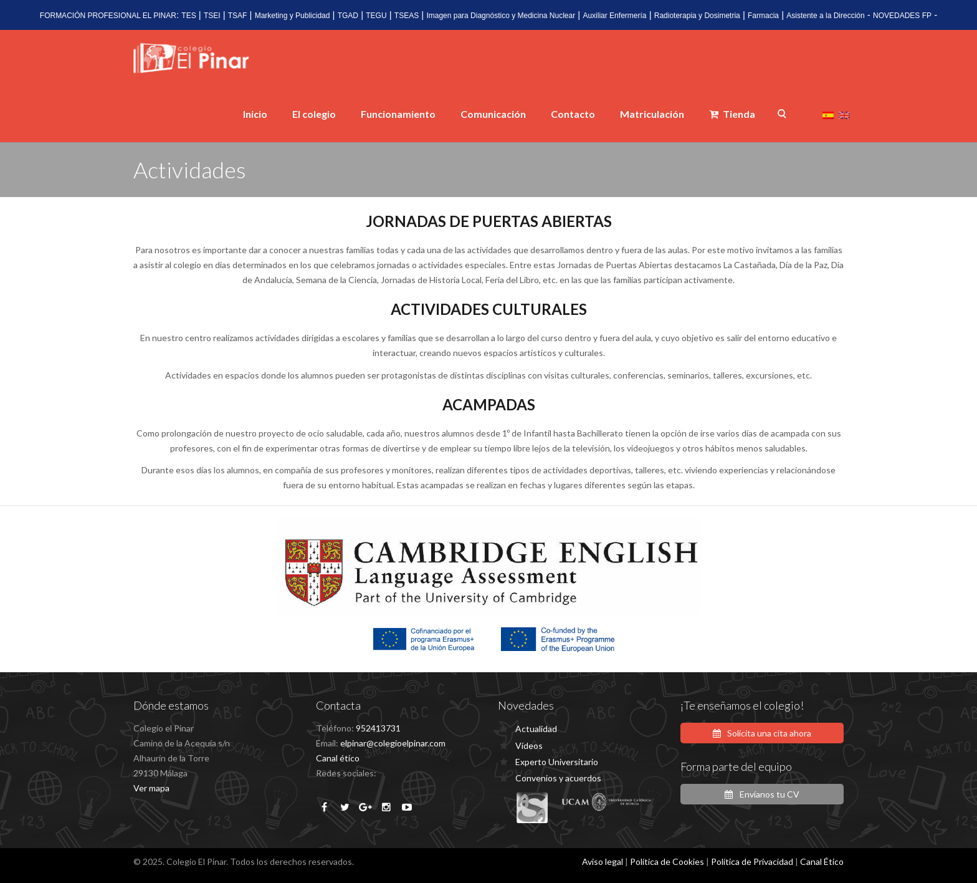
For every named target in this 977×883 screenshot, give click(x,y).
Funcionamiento (398, 114)
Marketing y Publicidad (292, 15)
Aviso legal (602, 861)
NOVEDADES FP (902, 15)
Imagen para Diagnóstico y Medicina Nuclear (500, 15)
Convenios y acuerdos (558, 778)
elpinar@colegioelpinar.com (393, 743)
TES (188, 15)
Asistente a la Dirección (825, 15)
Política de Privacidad (752, 861)
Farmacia (763, 15)
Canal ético (338, 758)
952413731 (378, 728)
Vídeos (529, 745)
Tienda (732, 114)
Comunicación (493, 114)
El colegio (314, 114)
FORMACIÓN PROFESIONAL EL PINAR (108, 15)
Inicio (255, 114)
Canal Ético (822, 861)
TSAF (237, 15)
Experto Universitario (556, 761)
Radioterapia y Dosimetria (697, 15)
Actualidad (536, 728)
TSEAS (406, 15)
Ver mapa (151, 788)
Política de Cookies (667, 861)
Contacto (573, 114)
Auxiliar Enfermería (614, 15)
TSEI (212, 15)
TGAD (348, 15)
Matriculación (652, 114)
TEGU (376, 15)
